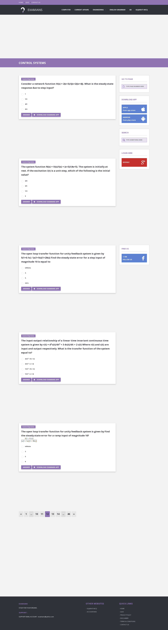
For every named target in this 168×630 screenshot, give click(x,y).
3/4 (26, 109)
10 (36, 514)
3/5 (26, 186)
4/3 (26, 104)
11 (42, 514)
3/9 (26, 181)
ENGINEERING (99, 10)
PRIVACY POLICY (125, 615)
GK (130, 10)
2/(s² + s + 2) (29, 364)
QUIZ (27, 2)
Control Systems (28, 79)
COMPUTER (66, 10)
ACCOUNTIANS (92, 612)
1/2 (26, 99)
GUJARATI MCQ (142, 10)
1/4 (26, 191)
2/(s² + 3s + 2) (29, 359)
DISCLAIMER (124, 618)
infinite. (28, 268)
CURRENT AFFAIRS (82, 10)
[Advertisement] (84, 34)
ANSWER (26, 115)
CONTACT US (35, 2)
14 (58, 514)
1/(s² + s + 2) (29, 374)
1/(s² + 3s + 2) (29, 369)
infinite (28, 446)
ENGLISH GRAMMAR (117, 10)
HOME (21, 2)
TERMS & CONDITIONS (127, 621)
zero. (27, 283)
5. (25, 278)
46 (68, 514)
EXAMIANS (30, 10)
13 (53, 514)
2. (25, 273)
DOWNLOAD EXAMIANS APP (46, 115)
